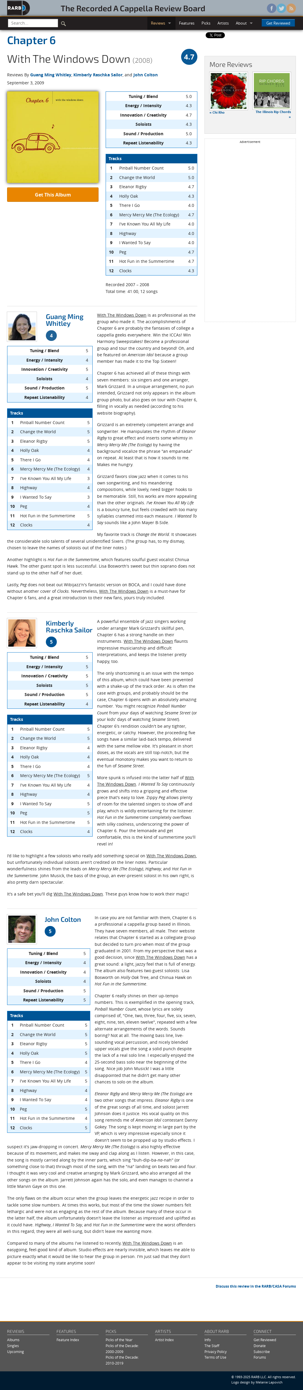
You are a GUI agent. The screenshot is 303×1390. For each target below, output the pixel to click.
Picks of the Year (119, 1339)
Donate (260, 1345)
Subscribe (262, 1351)
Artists (223, 23)
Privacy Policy (215, 1351)
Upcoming (15, 1351)
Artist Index (164, 1339)
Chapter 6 (31, 39)
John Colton (145, 75)
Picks (206, 23)
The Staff (211, 1345)
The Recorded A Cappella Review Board (133, 8)
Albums (13, 1339)
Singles (13, 1345)
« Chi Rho (217, 112)
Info (207, 1339)
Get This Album (53, 194)
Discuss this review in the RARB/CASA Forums (256, 1286)
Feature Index (68, 1339)
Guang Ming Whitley (50, 75)
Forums (260, 1357)
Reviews (158, 23)
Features (186, 23)
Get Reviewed (278, 23)
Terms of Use (215, 1357)
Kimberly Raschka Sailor (98, 75)
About (241, 23)
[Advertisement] (250, 232)
